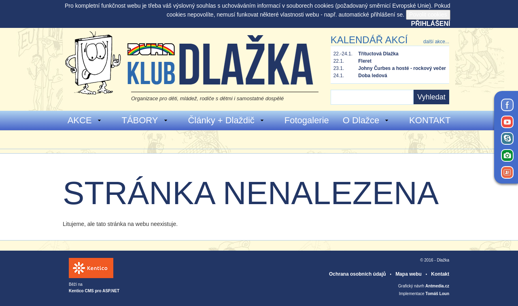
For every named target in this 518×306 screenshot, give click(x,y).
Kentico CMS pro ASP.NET (94, 291)
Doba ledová (372, 75)
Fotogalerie (306, 120)
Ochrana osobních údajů (357, 274)
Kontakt (440, 274)
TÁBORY (144, 120)
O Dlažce (366, 120)
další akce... (436, 41)
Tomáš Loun (437, 293)
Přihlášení (430, 23)
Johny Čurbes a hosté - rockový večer (402, 68)
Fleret (365, 61)
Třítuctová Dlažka (378, 54)
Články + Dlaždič (226, 120)
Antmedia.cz (437, 286)
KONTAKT (429, 120)
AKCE (85, 120)
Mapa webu (408, 274)
